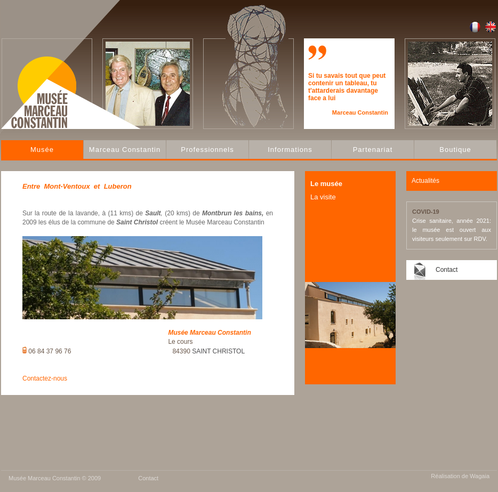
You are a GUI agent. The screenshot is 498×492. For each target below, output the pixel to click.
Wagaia (479, 476)
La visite (323, 197)
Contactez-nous (44, 378)
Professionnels (207, 150)
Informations (290, 150)
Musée (42, 150)
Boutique (455, 150)
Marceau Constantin (124, 150)
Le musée (326, 184)
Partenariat (373, 150)
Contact (446, 269)
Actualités (425, 180)
